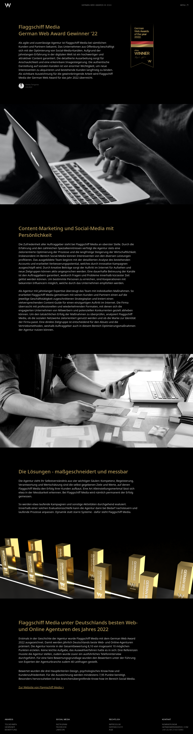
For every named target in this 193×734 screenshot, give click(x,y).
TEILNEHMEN (11, 725)
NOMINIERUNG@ (169, 725)
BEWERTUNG (11, 730)
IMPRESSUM (115, 725)
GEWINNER (10, 727)
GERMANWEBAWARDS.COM (175, 727)
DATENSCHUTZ (116, 727)
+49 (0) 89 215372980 (172, 730)
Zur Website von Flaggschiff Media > (41, 687)
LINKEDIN (60, 730)
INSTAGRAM (61, 725)
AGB (111, 730)
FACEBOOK (61, 727)
